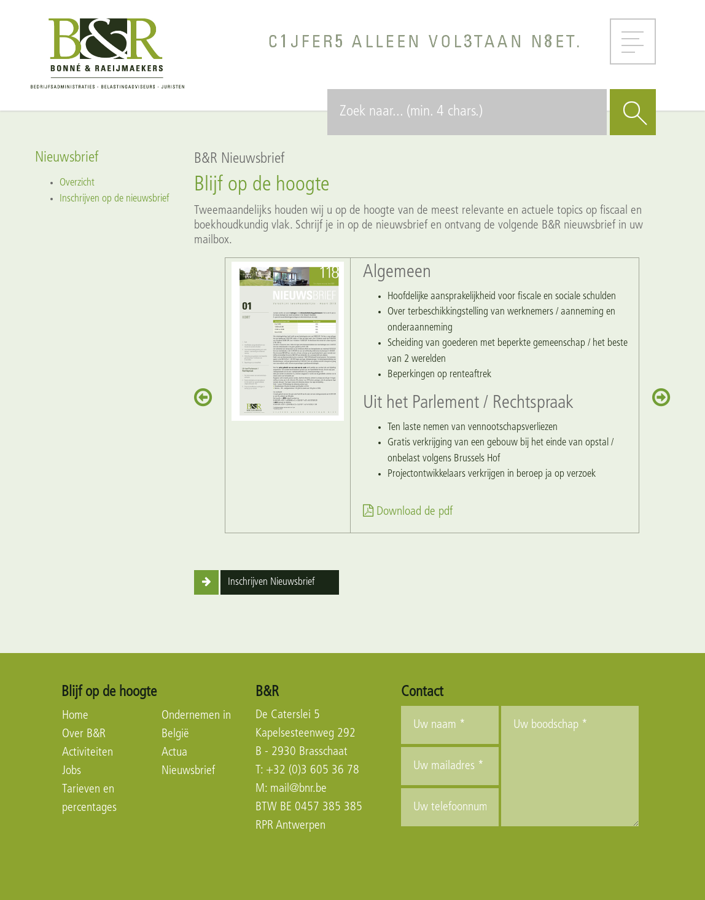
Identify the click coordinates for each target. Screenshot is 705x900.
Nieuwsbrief (188, 771)
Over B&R (84, 734)
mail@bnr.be (298, 789)
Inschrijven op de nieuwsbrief (114, 199)
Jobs (71, 771)
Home (75, 716)
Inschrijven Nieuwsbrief (271, 582)
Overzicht (77, 183)
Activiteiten (87, 752)
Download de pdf (408, 512)
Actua (174, 752)
